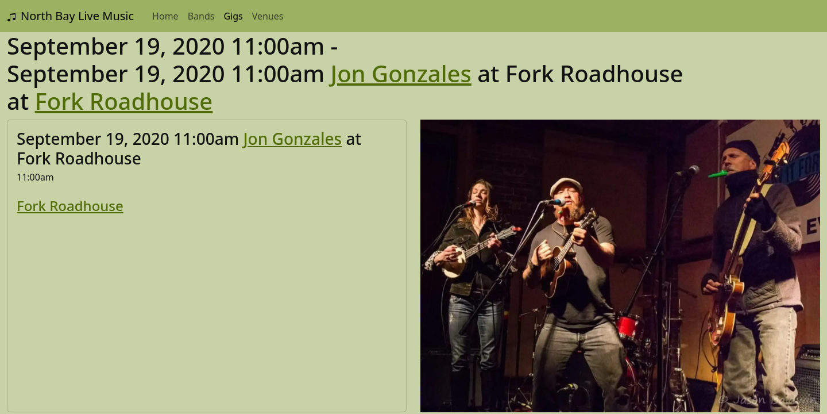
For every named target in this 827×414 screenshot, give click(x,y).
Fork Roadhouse (124, 101)
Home (165, 16)
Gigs (232, 16)
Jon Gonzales (401, 73)
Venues (268, 16)
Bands (201, 16)
